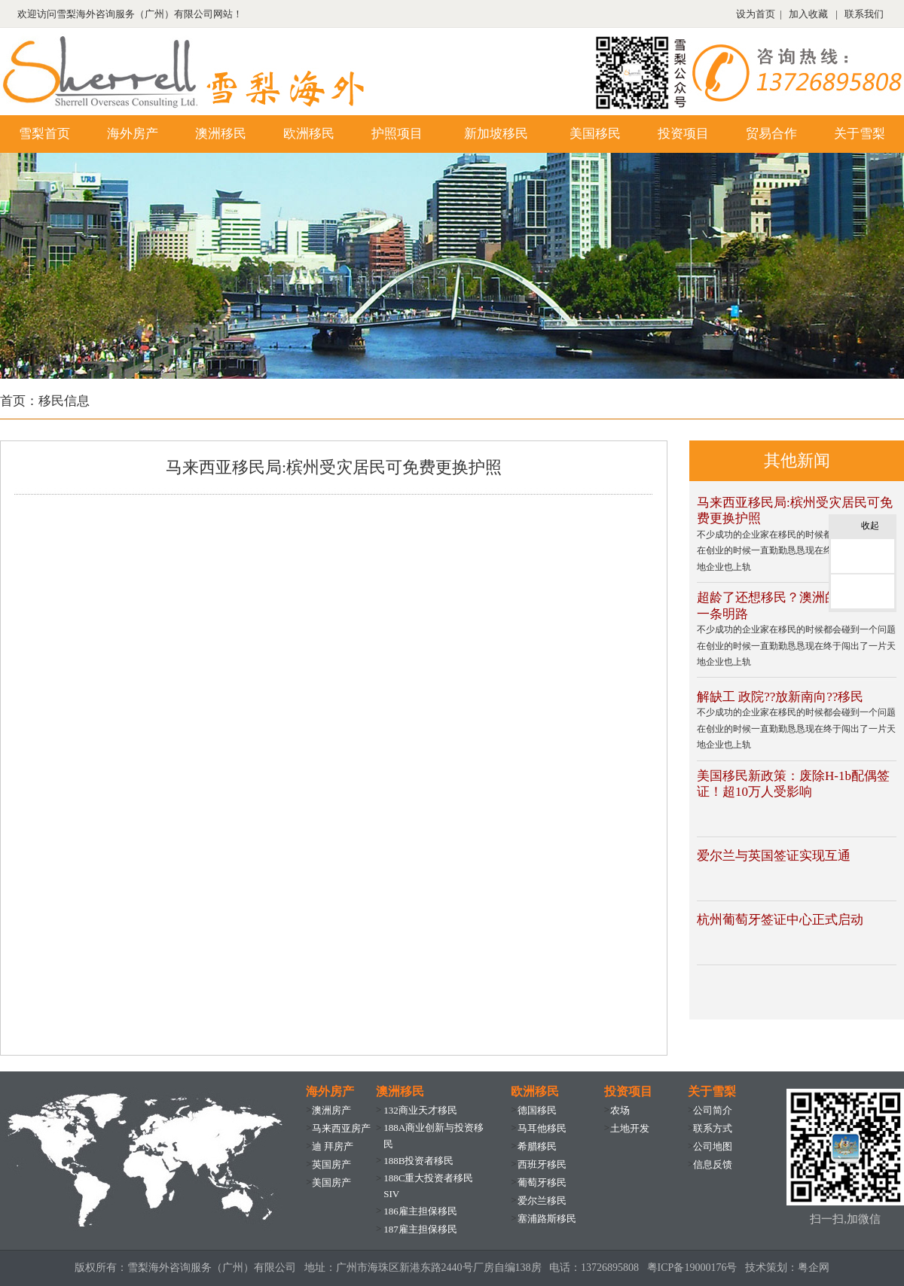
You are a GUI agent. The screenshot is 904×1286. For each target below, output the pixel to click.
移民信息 (64, 401)
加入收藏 (808, 14)
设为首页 (755, 14)
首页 (13, 401)
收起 (875, 527)
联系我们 (864, 14)
